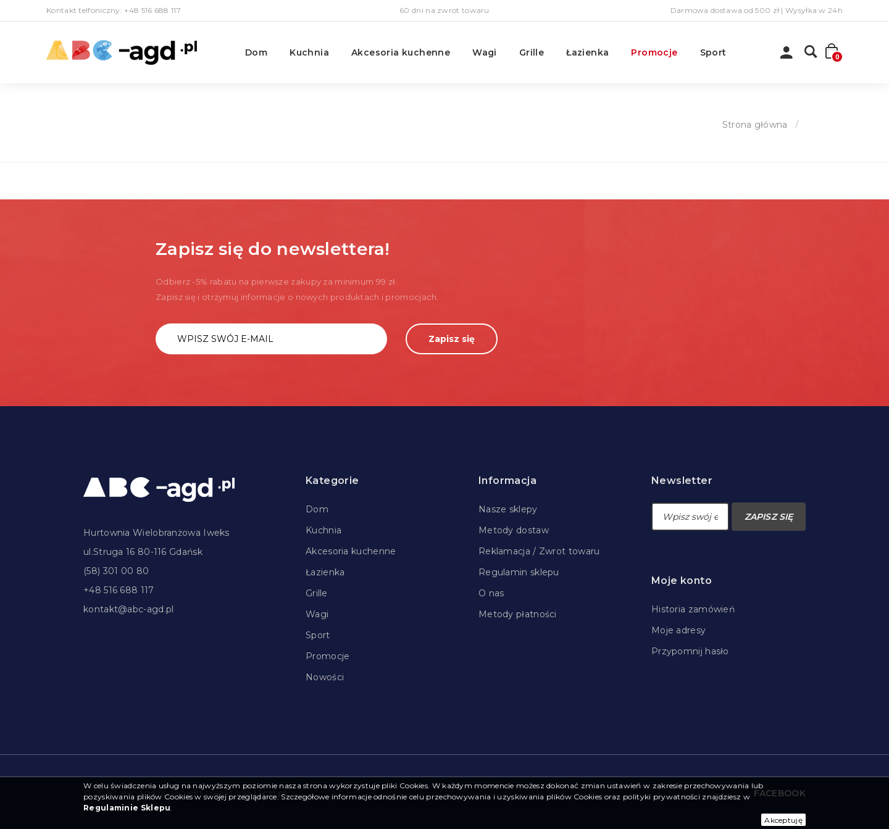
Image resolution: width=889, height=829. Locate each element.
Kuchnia (309, 52)
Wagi (484, 52)
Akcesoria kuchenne (400, 52)
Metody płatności (517, 614)
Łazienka (587, 52)
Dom (256, 52)
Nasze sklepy (508, 509)
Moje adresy (678, 630)
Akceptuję (783, 820)
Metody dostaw (513, 530)
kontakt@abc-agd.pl (128, 609)
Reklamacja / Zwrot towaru (539, 551)
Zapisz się (451, 338)
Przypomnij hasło (690, 651)
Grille (531, 52)
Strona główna (755, 124)
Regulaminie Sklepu (126, 807)
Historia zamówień (693, 609)
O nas (491, 593)
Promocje (654, 52)
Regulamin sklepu (518, 572)
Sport (713, 52)
